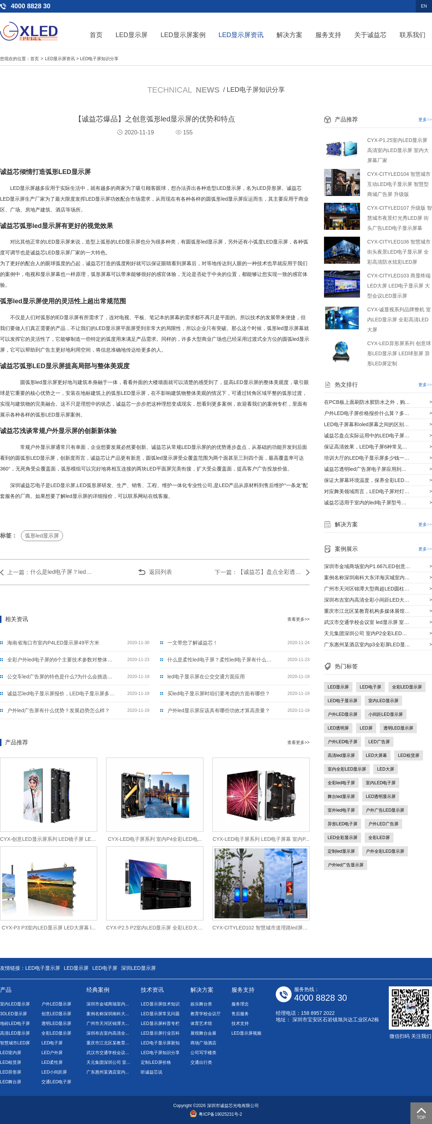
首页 (96, 35)
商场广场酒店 (203, 1042)
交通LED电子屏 (56, 1081)
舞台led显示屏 (341, 796)
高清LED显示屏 (15, 1033)
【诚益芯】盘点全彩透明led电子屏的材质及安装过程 (270, 572)
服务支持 (328, 35)
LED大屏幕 (376, 755)
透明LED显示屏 (398, 728)
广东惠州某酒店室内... (107, 1072)
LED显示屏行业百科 (160, 1033)
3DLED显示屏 (13, 1013)
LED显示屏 (132, 35)
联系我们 (413, 35)
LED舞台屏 (10, 1081)
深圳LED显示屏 (138, 968)
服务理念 (240, 1004)
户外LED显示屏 (342, 714)
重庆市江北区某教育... (107, 1042)
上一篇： (18, 572)
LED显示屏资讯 (241, 35)
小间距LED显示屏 (385, 714)
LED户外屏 (52, 1052)
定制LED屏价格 (156, 1062)
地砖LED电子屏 (15, 1023)
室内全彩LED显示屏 (347, 769)
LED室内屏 (10, 1052)
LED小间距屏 (54, 1072)
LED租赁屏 (408, 755)
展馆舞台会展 (203, 1033)
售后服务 (240, 1013)
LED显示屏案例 (183, 35)
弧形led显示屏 (42, 535)
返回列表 (160, 572)
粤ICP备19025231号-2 (216, 1114)
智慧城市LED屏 (15, 1042)
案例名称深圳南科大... (107, 1013)
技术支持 (240, 1023)
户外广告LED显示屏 (385, 810)
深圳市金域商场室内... (107, 1004)
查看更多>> (298, 619)
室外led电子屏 (341, 810)
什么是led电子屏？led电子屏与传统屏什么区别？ (62, 572)
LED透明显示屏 (381, 796)
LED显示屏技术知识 (160, 1004)
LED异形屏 (10, 1072)
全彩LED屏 (379, 837)
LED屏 (366, 728)
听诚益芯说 (151, 1072)
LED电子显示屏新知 (160, 1042)
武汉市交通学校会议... (107, 1052)
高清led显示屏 (341, 755)
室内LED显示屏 (383, 700)
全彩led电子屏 (341, 782)
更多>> (425, 119)
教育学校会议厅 (205, 1013)
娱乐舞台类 (201, 1004)
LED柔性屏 (52, 1062)
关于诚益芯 (370, 35)
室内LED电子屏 (381, 782)
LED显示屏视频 (246, 1033)
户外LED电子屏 (342, 741)
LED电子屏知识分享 (99, 58)
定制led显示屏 (341, 851)
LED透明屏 (338, 728)
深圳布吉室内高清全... (107, 1033)
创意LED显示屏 (56, 1013)
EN (424, 6)
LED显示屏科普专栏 (160, 1023)
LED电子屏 (370, 687)
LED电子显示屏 (342, 700)
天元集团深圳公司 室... (108, 1062)
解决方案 (289, 35)
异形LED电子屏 (342, 823)
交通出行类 (201, 1062)
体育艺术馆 (201, 1023)
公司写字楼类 (203, 1052)
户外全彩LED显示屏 (385, 851)
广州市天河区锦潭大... (107, 1023)
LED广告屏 (379, 741)
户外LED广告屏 (383, 823)
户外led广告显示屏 (346, 864)
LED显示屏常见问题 (160, 1013)
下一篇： (226, 572)
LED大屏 (385, 769)
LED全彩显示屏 (342, 837)
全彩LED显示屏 (407, 687)
